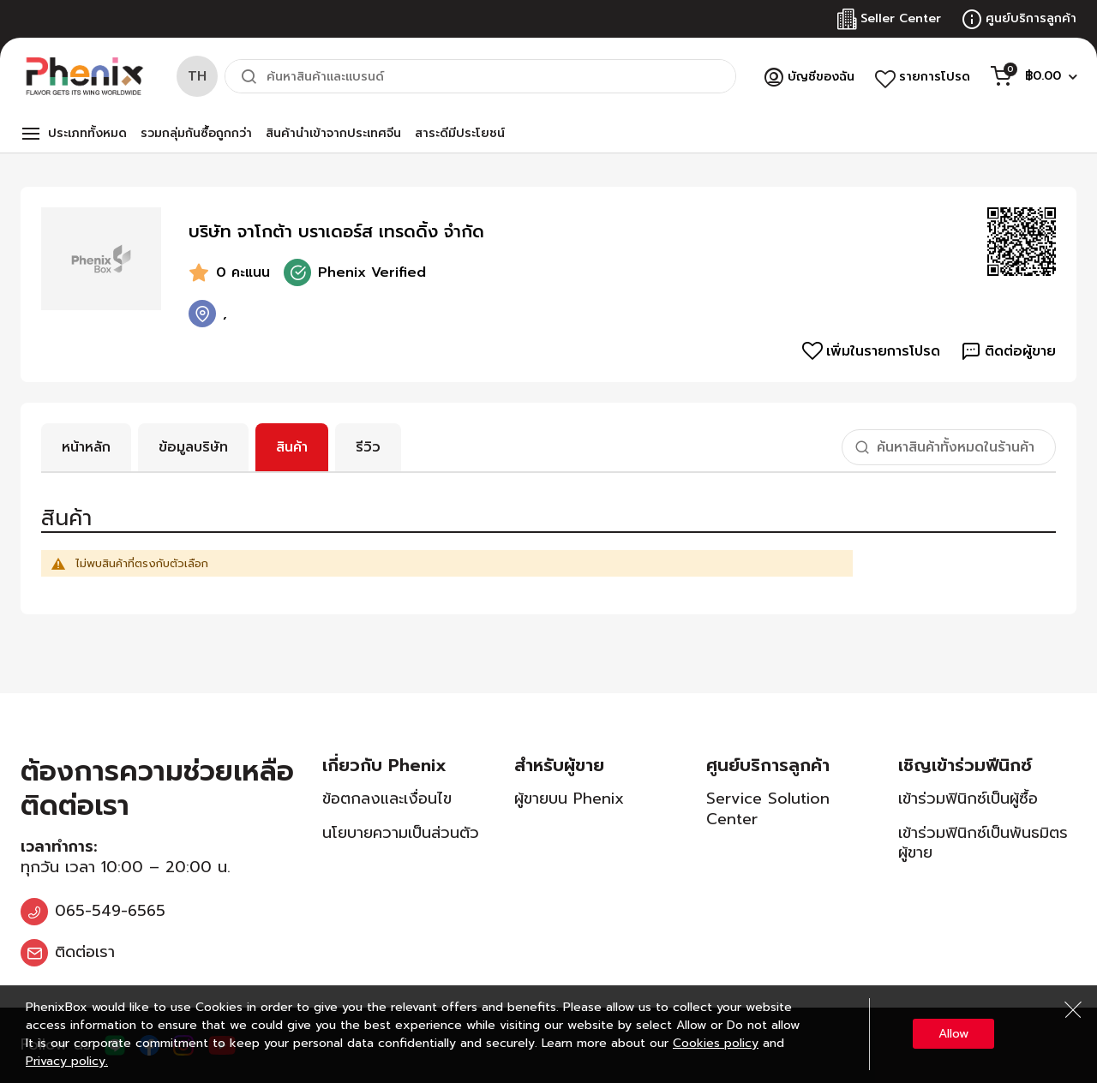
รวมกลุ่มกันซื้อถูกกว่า (196, 133)
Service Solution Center (768, 808)
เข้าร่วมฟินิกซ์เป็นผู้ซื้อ (968, 799)
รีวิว (368, 447)
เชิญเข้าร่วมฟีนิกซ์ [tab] (965, 765)
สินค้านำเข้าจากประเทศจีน (333, 133)
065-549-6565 (110, 911)
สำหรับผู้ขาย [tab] (559, 765)
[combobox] (480, 76)
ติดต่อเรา (85, 952)
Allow (953, 1034)
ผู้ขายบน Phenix (569, 799)
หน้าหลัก (86, 447)
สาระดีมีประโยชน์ (460, 133)
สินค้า (292, 447)
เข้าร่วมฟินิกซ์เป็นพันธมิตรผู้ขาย (983, 843)
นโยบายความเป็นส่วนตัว (400, 833)
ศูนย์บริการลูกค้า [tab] (768, 765)
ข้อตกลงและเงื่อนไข (387, 799)
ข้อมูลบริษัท (193, 447)
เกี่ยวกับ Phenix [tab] (384, 765)
